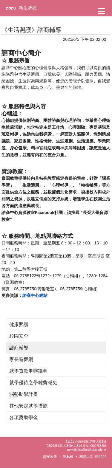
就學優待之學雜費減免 (33, 382)
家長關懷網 (21, 359)
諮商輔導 (18, 347)
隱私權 (68, 457)
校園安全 (18, 336)
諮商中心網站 (34, 295)
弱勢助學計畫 (23, 394)
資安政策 (50, 457)
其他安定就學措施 (28, 405)
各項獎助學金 (23, 417)
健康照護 (18, 324)
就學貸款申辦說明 (28, 371)
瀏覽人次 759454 (92, 457)
